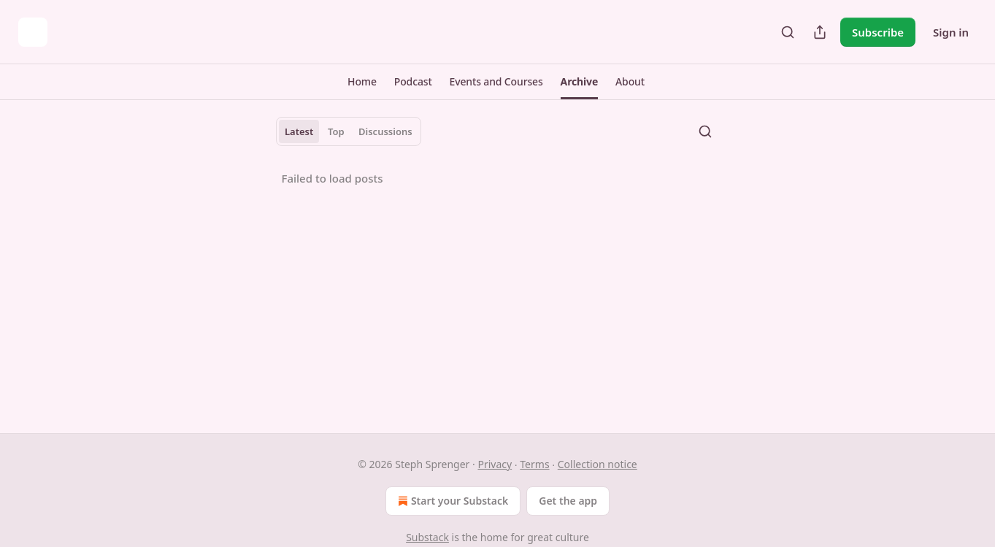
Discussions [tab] (385, 131)
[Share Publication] (819, 32)
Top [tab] (336, 131)
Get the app (568, 501)
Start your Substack (451, 501)
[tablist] (349, 131)
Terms (534, 464)
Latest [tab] (299, 131)
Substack (427, 537)
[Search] (787, 32)
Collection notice (597, 464)
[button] (362, 81)
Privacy (494, 464)
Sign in (951, 32)
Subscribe (878, 32)
